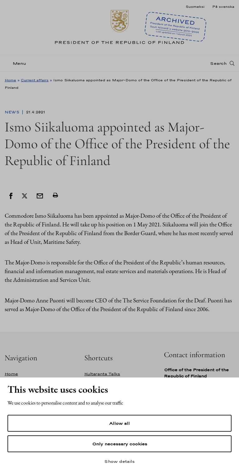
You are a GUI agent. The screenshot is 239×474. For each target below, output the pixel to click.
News (13, 112)
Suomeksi (194, 6)
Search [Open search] (218, 63)
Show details (119, 461)
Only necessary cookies (119, 444)
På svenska (223, 6)
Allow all (119, 423)
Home (10, 80)
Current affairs (35, 80)
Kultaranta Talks (102, 374)
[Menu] (17, 63)
